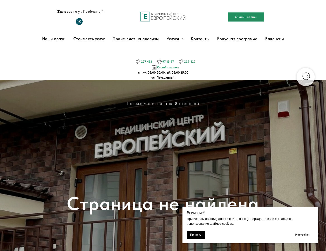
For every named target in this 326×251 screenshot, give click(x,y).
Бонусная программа (237, 38)
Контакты (200, 38)
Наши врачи (54, 38)
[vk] (79, 24)
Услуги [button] (174, 38)
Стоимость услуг (89, 38)
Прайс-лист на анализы (136, 38)
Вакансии (274, 38)
